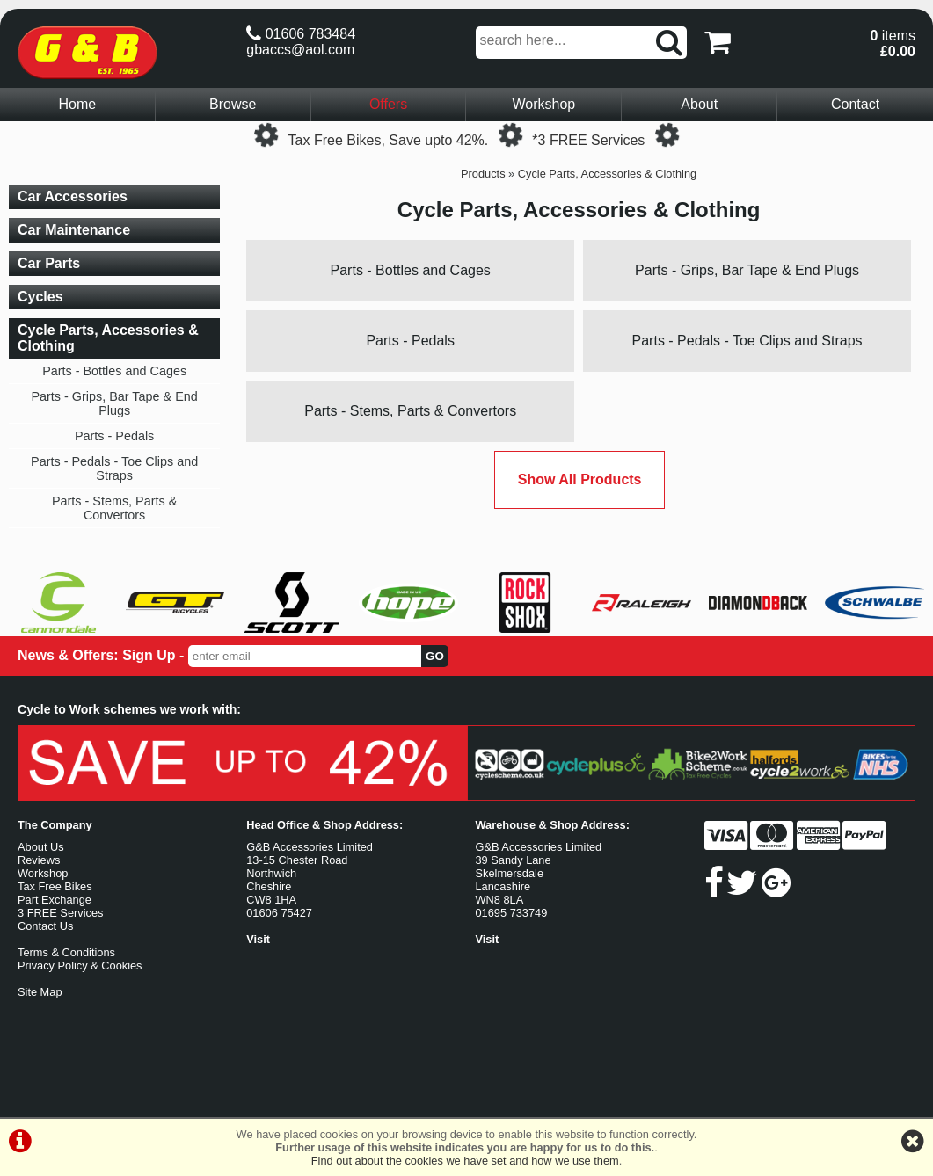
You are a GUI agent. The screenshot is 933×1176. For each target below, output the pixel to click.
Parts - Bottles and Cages (411, 270)
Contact (855, 104)
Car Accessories (73, 196)
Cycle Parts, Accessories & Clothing (607, 173)
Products (483, 173)
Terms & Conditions (66, 952)
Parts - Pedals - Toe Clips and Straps (747, 340)
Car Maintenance (74, 229)
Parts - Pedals (410, 340)
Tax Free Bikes (55, 886)
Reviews (39, 860)
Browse (232, 104)
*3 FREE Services (588, 140)
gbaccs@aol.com (300, 49)
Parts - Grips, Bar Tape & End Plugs (747, 270)
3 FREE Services (60, 912)
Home (78, 104)
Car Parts (49, 263)
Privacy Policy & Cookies (80, 965)
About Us (41, 846)
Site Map (40, 991)
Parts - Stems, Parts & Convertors (410, 410)
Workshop (544, 104)
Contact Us (45, 926)
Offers (388, 104)
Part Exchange (54, 899)
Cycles (40, 296)
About (699, 104)
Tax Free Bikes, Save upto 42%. (388, 140)
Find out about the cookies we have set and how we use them (465, 1160)
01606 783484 (300, 33)
